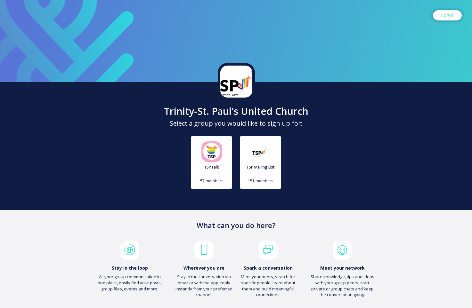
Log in (447, 15)
